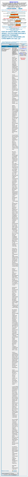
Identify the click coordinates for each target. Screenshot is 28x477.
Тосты (21, 29)
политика (23, 44)
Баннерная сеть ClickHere (14, 30)
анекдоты (24, 43)
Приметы (14, 29)
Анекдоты (10, 29)
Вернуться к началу (5, 470)
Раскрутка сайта (7, 27)
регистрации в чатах (22, 11)
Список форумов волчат (6, 41)
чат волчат (8, 11)
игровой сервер (12, 28)
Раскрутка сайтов (15, 44)
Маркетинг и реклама (17, 27)
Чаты (22, 27)
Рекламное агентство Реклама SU (7, 26)
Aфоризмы (18, 29)
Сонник (7, 29)
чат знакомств (13, 11)
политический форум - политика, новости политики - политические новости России (14, 42)
